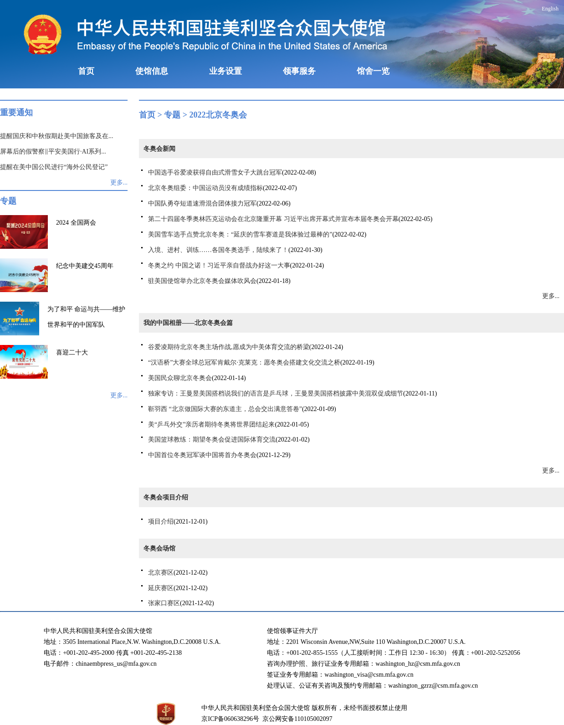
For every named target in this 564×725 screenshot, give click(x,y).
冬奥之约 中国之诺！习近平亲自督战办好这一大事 (219, 265)
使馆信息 (151, 71)
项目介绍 (161, 521)
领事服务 (299, 71)
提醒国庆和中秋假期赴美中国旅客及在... (56, 136)
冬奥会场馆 (159, 548)
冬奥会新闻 (159, 148)
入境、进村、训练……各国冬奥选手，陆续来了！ (218, 250)
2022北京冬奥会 (218, 114)
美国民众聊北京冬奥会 (180, 378)
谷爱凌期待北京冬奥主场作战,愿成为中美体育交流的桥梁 (228, 347)
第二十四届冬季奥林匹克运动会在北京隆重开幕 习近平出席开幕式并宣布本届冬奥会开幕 (273, 219)
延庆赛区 (161, 588)
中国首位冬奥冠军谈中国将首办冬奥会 (202, 455)
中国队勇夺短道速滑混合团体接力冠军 (202, 203)
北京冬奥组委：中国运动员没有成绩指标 (205, 188)
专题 (172, 114)
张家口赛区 (164, 603)
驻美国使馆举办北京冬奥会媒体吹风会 (202, 281)
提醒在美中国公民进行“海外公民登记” (54, 167)
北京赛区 (161, 572)
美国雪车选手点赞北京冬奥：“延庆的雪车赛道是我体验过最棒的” (240, 234)
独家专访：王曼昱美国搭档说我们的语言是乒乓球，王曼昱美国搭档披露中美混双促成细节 (275, 393)
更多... (119, 182)
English (550, 8)
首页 (86, 71)
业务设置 (225, 71)
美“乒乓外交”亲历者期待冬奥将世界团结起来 (211, 424)
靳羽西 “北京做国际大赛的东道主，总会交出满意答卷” (225, 409)
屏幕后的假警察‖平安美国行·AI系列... (53, 151)
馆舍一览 (373, 71)
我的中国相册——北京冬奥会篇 (188, 322)
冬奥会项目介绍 (166, 497)
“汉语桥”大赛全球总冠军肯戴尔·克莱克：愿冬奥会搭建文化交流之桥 (244, 362)
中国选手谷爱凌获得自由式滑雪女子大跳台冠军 (215, 172)
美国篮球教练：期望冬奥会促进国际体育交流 (212, 439)
